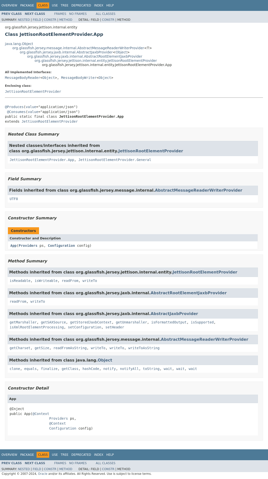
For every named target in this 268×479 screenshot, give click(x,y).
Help (110, 5)
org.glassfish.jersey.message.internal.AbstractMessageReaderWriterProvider (78, 48)
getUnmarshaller (131, 322)
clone (15, 369)
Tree (64, 5)
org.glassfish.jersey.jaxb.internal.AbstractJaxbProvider (66, 52)
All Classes (105, 14)
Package (27, 5)
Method (65, 20)
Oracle (42, 474)
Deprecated (81, 5)
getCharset (20, 348)
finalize (49, 369)
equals (30, 369)
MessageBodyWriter (79, 78)
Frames (60, 14)
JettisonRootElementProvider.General (114, 160)
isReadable (20, 281)
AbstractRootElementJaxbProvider (189, 293)
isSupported (202, 322)
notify (109, 369)
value (31, 107)
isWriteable (46, 281)
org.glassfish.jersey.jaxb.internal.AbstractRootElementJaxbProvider (84, 56)
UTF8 (14, 199)
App (13, 246)
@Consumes (16, 112)
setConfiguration (84, 327)
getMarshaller (23, 322)
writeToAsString (144, 348)
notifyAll (129, 369)
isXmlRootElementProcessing (37, 327)
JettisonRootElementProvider (33, 91)
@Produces (14, 107)
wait (168, 369)
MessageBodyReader (22, 78)
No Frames (78, 14)
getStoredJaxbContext (91, 322)
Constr (50, 20)
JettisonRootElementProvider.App (42, 160)
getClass (70, 369)
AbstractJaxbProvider (174, 313)
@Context (41, 414)
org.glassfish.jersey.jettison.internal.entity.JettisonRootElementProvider (96, 61)
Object (121, 52)
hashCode (90, 369)
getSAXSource (53, 322)
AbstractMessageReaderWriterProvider (198, 190)
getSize (42, 348)
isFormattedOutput (168, 322)
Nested (24, 20)
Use (55, 5)
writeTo (89, 281)
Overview (9, 5)
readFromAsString (70, 348)
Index (98, 5)
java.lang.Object (19, 44)
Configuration (61, 246)
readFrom (70, 281)
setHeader (114, 327)
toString (151, 369)
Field (37, 20)
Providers (28, 246)
